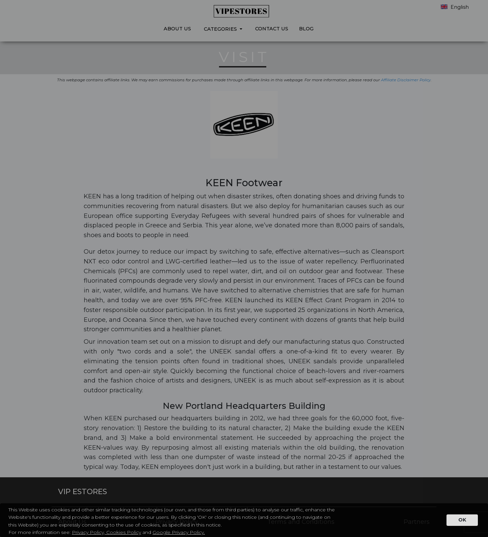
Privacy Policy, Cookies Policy (106, 532)
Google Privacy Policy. (179, 532)
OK (462, 520)
